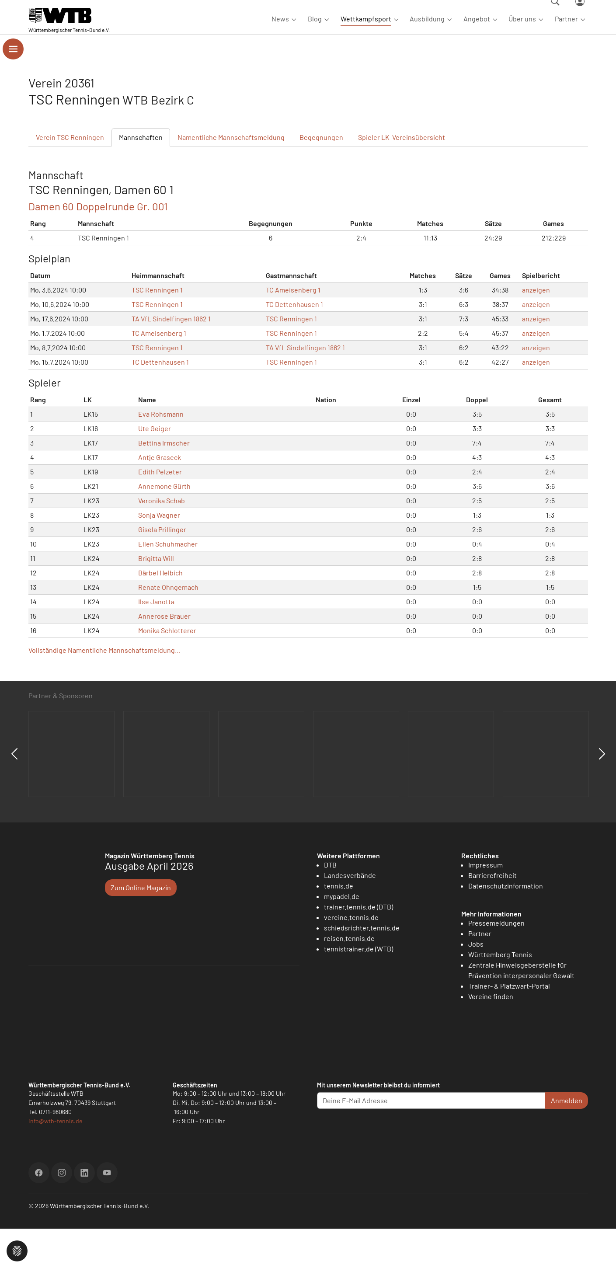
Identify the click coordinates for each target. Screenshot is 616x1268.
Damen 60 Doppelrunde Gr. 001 (97, 245)
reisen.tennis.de (349, 977)
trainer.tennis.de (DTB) (358, 946)
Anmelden (566, 1140)
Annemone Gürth (164, 525)
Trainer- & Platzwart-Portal (509, 1025)
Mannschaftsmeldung (231, 176)
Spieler (401, 176)
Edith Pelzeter (160, 511)
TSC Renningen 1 (157, 329)
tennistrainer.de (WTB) (358, 988)
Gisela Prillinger (162, 568)
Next (602, 793)
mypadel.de (341, 935)
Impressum (485, 904)
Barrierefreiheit (492, 914)
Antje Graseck (159, 496)
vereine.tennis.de (351, 956)
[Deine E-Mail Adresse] (431, 1140)
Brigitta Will (156, 597)
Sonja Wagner (159, 554)
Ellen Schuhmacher (168, 583)
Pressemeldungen (496, 962)
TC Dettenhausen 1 (294, 343)
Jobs (476, 983)
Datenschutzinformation (505, 925)
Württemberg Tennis (500, 993)
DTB (330, 904)
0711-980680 (55, 1151)
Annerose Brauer (164, 655)
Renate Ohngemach (168, 626)
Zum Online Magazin (141, 927)
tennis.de (338, 925)
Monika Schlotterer (167, 669)
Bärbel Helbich (160, 612)
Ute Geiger (154, 467)
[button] (17, 1250)
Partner (479, 972)
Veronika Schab (161, 540)
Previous (14, 793)
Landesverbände (350, 914)
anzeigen (536, 329)
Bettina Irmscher (164, 482)
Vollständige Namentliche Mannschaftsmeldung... (104, 689)
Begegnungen (321, 176)
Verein (70, 176)
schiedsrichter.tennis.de (362, 967)
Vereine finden (490, 1035)
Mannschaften (141, 176)
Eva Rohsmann (161, 453)
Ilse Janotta (156, 641)
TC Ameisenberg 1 (293, 329)
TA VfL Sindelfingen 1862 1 (171, 358)
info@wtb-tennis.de (55, 1160)
